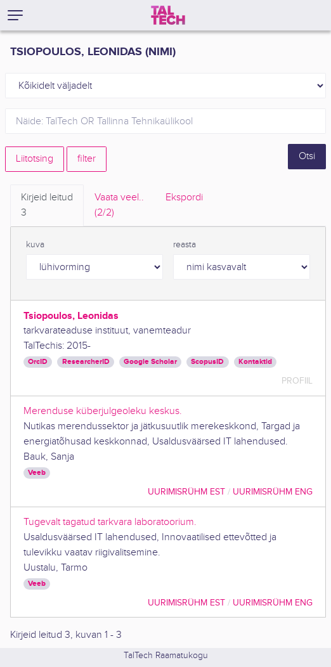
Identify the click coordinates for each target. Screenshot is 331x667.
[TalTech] (168, 15)
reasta (184, 245)
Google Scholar (150, 361)
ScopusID (207, 361)
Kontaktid (255, 361)
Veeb (37, 472)
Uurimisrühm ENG (273, 491)
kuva (35, 245)
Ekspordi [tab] (184, 197)
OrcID (38, 361)
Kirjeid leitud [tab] (47, 206)
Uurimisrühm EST (186, 491)
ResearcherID (86, 361)
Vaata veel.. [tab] (119, 206)
